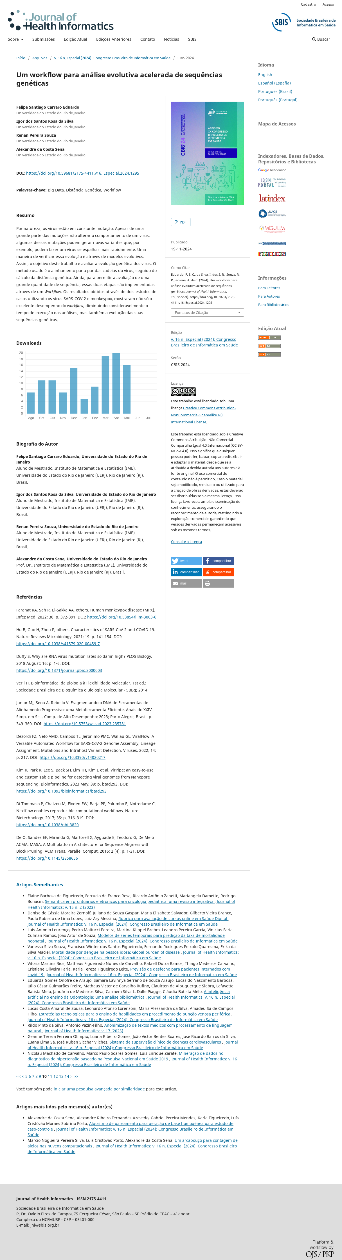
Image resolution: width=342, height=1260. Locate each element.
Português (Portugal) (278, 99)
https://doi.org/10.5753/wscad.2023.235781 (85, 723)
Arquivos (39, 57)
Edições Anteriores (113, 39)
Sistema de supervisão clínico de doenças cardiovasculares (166, 1042)
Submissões (43, 39)
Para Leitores (269, 287)
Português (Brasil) (275, 91)
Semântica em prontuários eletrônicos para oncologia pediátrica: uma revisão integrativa (130, 901)
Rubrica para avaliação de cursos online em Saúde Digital (173, 918)
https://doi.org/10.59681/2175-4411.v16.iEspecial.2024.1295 (82, 173)
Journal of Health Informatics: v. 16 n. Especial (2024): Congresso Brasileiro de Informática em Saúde (123, 924)
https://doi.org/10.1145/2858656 (47, 858)
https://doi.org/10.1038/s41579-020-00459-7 (58, 643)
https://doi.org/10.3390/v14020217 (72, 757)
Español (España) (274, 83)
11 (50, 1076)
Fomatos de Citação (191, 312)
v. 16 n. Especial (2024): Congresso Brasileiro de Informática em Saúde (112, 57)
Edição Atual (75, 39)
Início (20, 57)
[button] (186, 561)
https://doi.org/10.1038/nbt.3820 (47, 824)
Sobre (14, 39)
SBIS (192, 39)
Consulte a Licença (186, 541)
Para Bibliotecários (273, 304)
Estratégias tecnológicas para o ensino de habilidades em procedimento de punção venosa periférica (135, 1014)
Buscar (321, 39)
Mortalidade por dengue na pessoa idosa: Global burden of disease (116, 952)
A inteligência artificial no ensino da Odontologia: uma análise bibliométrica (129, 994)
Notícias (171, 39)
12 (55, 1076)
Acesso (328, 4)
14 (67, 1076)
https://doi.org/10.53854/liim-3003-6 (121, 617)
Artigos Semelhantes (39, 885)
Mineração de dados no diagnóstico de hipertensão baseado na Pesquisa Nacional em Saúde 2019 (125, 1056)
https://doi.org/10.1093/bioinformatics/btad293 (61, 791)
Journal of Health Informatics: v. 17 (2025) (84, 1030)
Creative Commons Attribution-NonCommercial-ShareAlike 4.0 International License (203, 414)
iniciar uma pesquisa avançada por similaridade (99, 1089)
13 (61, 1076)
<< (18, 1076)
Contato (147, 39)
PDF (182, 222)
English (265, 74)
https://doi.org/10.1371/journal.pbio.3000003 (59, 670)
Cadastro (308, 4)
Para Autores (269, 296)
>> (76, 1076)
